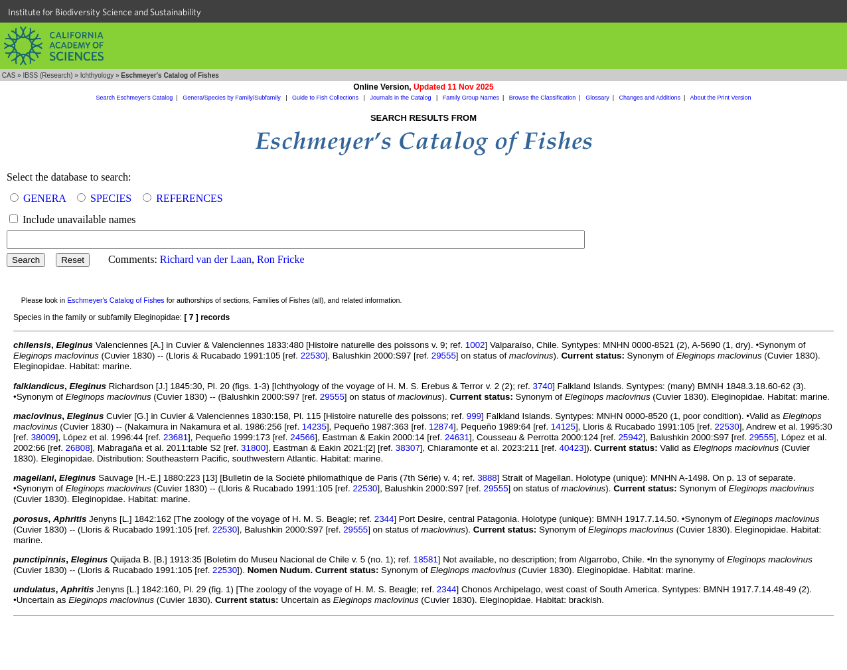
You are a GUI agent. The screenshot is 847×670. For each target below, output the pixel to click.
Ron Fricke (281, 259)
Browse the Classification (542, 97)
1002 (475, 345)
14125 (563, 427)
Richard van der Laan (206, 259)
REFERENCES (189, 198)
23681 (175, 437)
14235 (314, 427)
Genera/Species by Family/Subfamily (232, 97)
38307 (408, 448)
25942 (630, 437)
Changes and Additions (649, 97)
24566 (302, 437)
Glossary (597, 97)
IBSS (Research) (47, 75)
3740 (543, 386)
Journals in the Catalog (401, 97)
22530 (313, 356)
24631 (457, 437)
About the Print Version (720, 97)
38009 (43, 437)
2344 (384, 519)
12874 (441, 427)
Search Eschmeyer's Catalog (134, 97)
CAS (9, 75)
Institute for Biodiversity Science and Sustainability (104, 12)
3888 (487, 478)
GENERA (44, 198)
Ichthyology (97, 75)
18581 (426, 559)
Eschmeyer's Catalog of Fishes (116, 300)
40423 (571, 448)
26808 (78, 448)
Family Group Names (471, 97)
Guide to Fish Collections (326, 97)
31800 (253, 448)
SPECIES (110, 198)
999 (474, 416)
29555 (443, 356)
